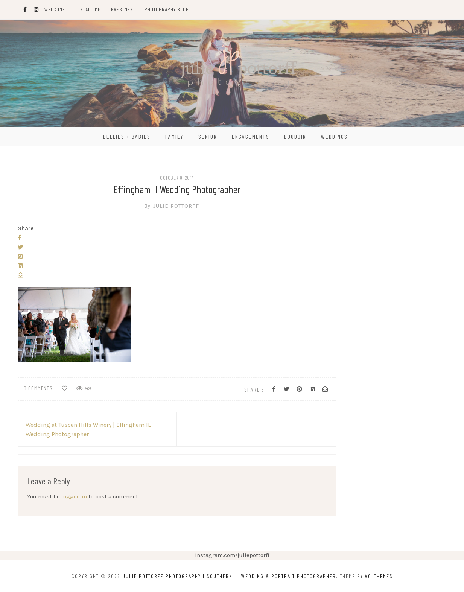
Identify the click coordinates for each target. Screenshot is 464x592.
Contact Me (87, 9)
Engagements (250, 136)
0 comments (38, 388)
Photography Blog (167, 9)
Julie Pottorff (177, 205)
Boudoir (295, 136)
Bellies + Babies (127, 136)
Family (174, 136)
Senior (207, 136)
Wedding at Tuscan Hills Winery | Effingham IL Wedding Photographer (88, 429)
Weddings (334, 136)
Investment (122, 9)
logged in (74, 496)
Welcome (54, 9)
